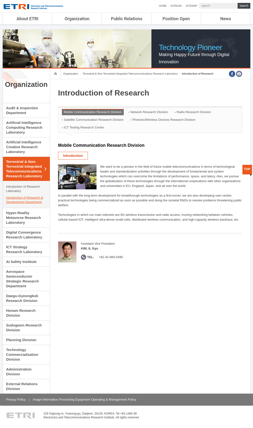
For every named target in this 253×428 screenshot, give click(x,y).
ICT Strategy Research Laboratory (24, 249)
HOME (163, 5)
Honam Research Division (21, 312)
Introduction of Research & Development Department (24, 200)
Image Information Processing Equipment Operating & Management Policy (84, 399)
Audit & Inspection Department (22, 110)
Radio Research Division (194, 112)
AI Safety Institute (21, 262)
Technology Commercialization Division (22, 354)
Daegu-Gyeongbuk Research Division (22, 298)
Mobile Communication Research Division (93, 112)
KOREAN (176, 5)
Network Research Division (149, 112)
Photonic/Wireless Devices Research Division (163, 119)
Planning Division (21, 340)
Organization (77, 18)
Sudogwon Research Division (24, 327)
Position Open (176, 18)
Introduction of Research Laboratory (23, 189)
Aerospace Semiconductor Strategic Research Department (22, 278)
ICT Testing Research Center (84, 127)
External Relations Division (22, 386)
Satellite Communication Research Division (94, 119)
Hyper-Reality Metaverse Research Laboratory (23, 217)
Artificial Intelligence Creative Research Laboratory (23, 147)
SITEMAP (191, 5)
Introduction (73, 156)
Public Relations (127, 18)
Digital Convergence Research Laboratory (24, 234)
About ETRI (28, 18)
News (225, 18)
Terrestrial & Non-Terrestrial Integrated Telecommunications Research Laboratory (24, 169)
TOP (247, 169)
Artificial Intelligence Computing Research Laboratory (24, 127)
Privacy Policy (16, 399)
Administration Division (19, 371)
